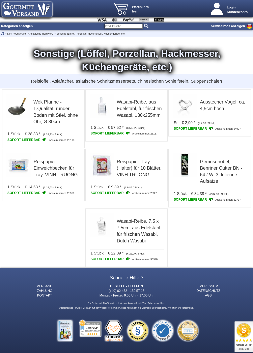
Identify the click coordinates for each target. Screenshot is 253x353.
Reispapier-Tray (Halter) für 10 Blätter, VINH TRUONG (139, 168)
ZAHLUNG (44, 290)
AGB (208, 295)
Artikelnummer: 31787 (228, 199)
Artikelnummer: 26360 (61, 193)
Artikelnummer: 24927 (228, 128)
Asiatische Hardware (41, 33)
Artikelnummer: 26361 (145, 193)
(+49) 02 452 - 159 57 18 (126, 290)
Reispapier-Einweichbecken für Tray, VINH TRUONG (56, 168)
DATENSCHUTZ (208, 290)
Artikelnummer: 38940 (145, 259)
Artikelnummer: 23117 (145, 133)
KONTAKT (44, 295)
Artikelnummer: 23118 (61, 140)
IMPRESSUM (208, 286)
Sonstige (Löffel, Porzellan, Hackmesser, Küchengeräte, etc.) (91, 33)
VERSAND (45, 286)
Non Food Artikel (16, 33)
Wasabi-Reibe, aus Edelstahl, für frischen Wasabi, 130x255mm (139, 108)
